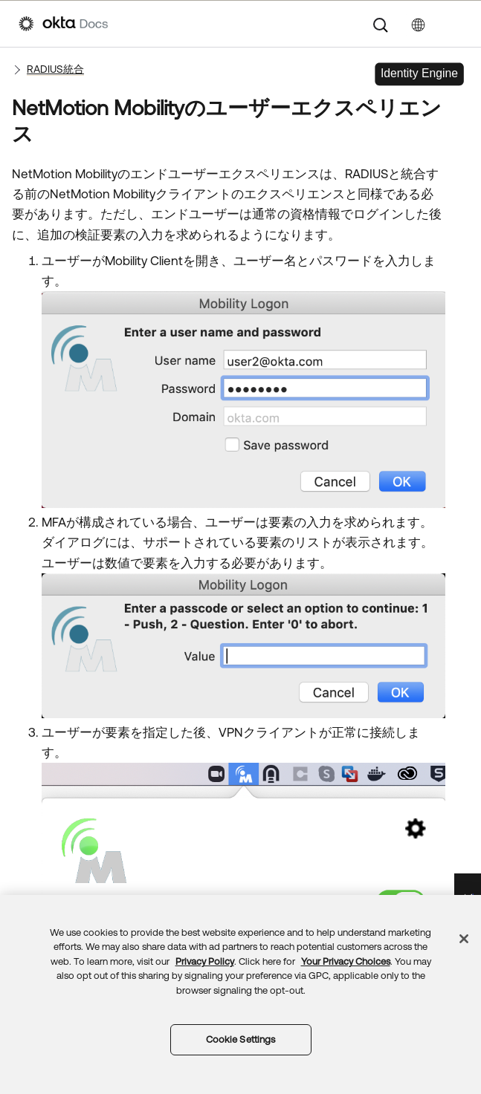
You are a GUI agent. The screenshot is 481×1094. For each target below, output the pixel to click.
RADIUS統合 (55, 69)
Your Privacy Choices (345, 961)
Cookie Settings (241, 1039)
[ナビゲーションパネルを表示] (455, 24)
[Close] (464, 938)
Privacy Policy (204, 961)
